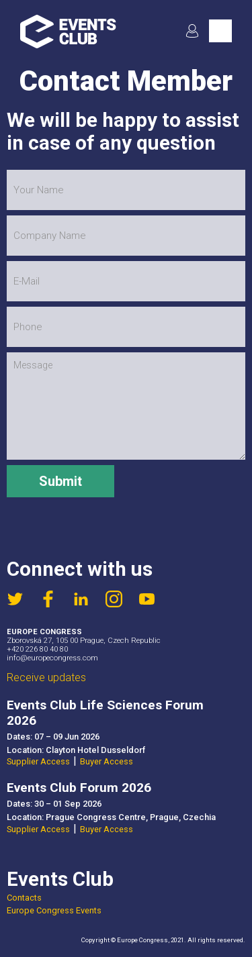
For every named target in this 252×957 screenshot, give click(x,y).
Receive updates (46, 677)
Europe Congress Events (54, 910)
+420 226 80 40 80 (37, 649)
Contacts (24, 898)
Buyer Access (106, 761)
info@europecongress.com (52, 658)
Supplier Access (38, 761)
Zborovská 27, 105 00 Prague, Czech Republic (84, 640)
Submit (60, 481)
